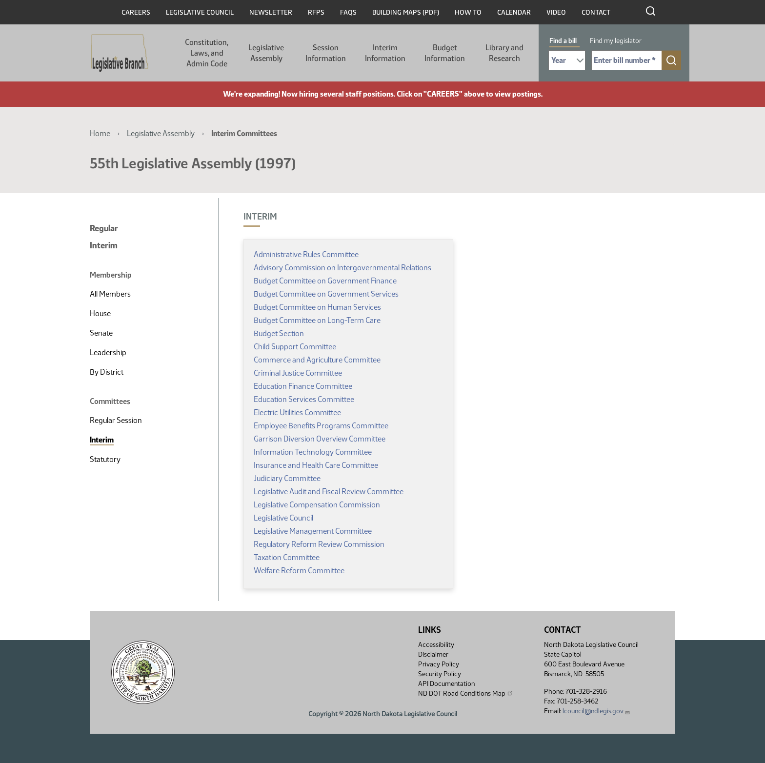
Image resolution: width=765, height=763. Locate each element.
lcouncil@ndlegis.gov (596, 711)
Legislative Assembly (266, 53)
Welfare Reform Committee (299, 570)
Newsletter (270, 12)
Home (100, 133)
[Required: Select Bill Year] (566, 60)
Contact (596, 12)
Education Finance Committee (303, 386)
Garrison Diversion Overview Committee (319, 438)
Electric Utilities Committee (297, 412)
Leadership (108, 352)
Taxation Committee (287, 557)
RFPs (316, 12)
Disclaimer (433, 654)
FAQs (348, 12)
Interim (104, 245)
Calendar (514, 12)
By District (106, 372)
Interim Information (385, 53)
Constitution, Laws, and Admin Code (206, 53)
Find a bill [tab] (563, 41)
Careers (135, 12)
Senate (101, 333)
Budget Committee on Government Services (326, 294)
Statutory (105, 459)
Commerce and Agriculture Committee (317, 359)
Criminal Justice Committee (298, 373)
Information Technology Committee (313, 452)
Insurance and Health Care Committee (316, 465)
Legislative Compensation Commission (317, 504)
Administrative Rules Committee (306, 254)
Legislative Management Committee (313, 531)
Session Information (325, 53)
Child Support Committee (295, 346)
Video (556, 12)
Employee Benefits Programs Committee (321, 425)
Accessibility (436, 645)
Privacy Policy (438, 664)
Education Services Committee (304, 399)
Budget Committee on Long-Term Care (317, 320)
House (100, 313)
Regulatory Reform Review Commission (319, 544)
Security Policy (439, 674)
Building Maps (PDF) (405, 12)
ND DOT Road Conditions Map (466, 693)
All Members (110, 294)
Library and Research (504, 53)
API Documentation (446, 684)
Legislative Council (200, 12)
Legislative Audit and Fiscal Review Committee (328, 491)
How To (468, 12)
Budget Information (444, 53)
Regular (104, 228)
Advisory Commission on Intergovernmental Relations (342, 267)
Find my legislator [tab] (616, 41)
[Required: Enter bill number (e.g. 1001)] (626, 60)
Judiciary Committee (287, 478)
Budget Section (279, 333)
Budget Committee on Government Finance (325, 280)
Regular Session (116, 420)
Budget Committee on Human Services (317, 307)
